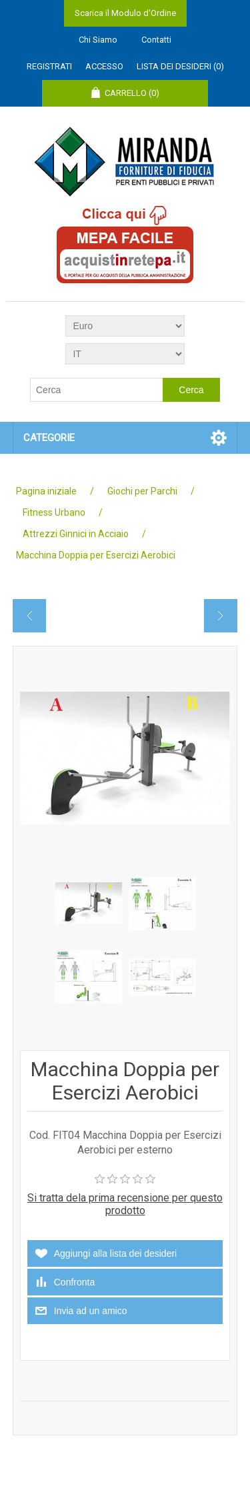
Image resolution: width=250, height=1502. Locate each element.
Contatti (156, 40)
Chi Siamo (98, 40)
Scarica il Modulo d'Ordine (125, 13)
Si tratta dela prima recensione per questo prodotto (125, 1204)
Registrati (49, 66)
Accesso (104, 66)
